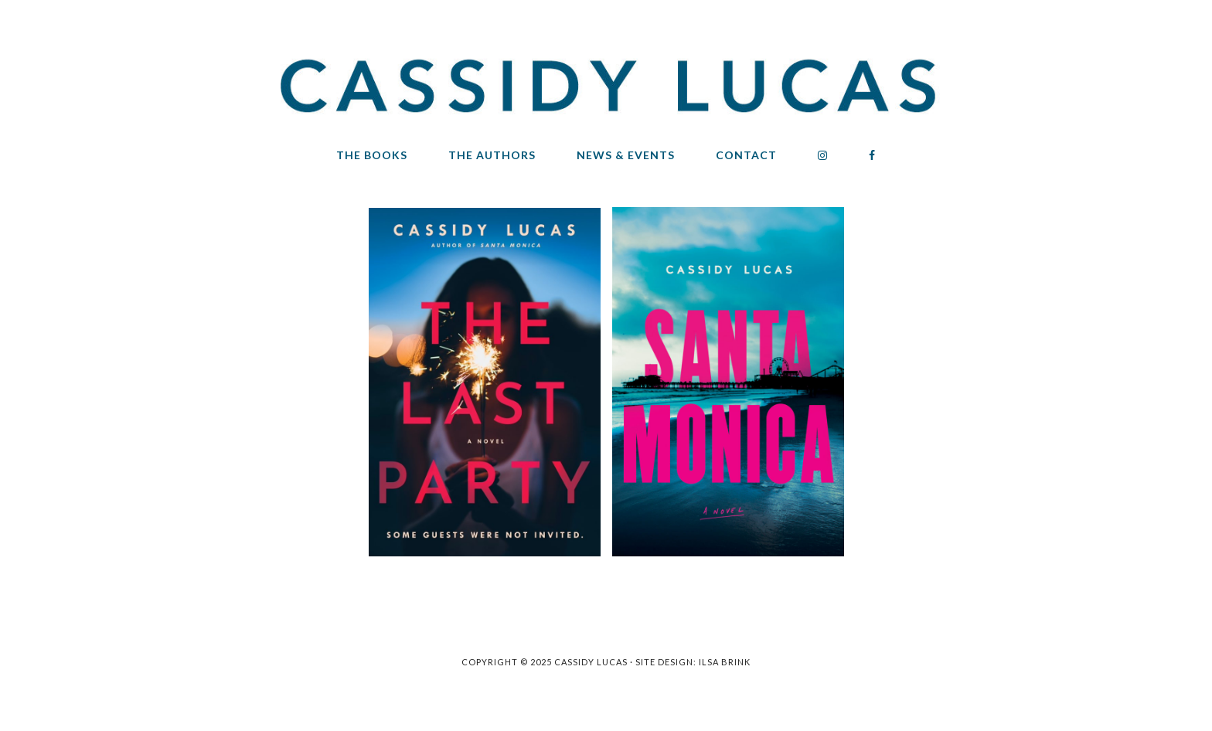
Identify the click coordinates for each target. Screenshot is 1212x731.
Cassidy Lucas (606, 89)
